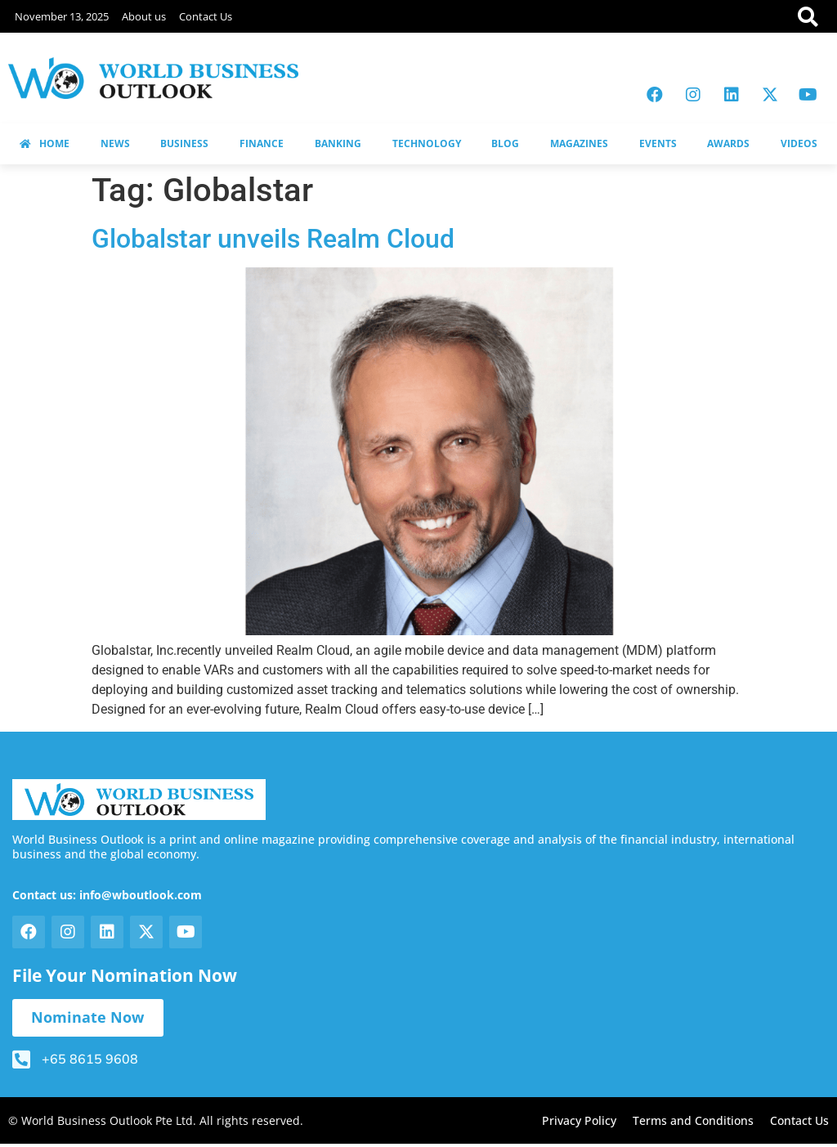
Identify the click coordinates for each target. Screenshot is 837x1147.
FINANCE (261, 143)
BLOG (505, 143)
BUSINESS (184, 143)
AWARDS (728, 143)
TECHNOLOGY (426, 143)
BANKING (338, 143)
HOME (44, 143)
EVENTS (658, 143)
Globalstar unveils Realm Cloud (273, 238)
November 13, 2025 (62, 16)
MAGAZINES (579, 143)
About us (144, 16)
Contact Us (205, 16)
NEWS (115, 143)
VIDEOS (799, 143)
